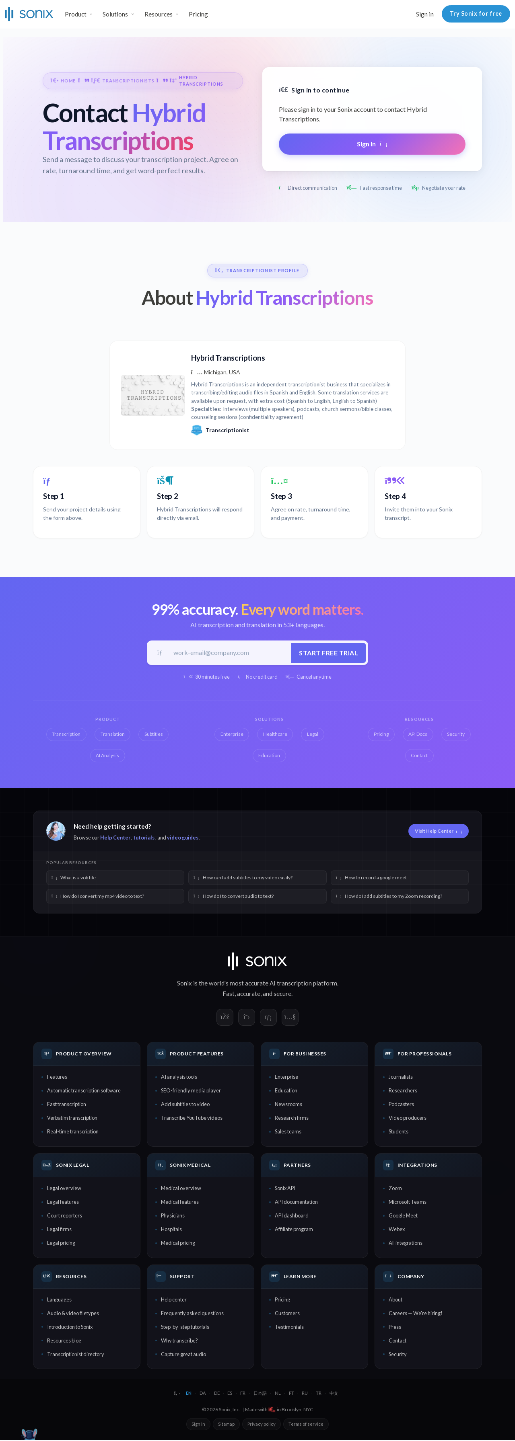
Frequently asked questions (192, 1314)
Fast (228, 994)
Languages (59, 1300)
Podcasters (401, 1105)
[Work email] (229, 653)
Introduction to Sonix (70, 1328)
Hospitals (171, 1230)
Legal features (63, 1203)
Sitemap (226, 1424)
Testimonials (289, 1328)
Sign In (372, 144)
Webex (397, 1230)
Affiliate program (294, 1230)
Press (395, 1328)
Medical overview (181, 1189)
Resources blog (64, 1341)
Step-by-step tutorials (185, 1328)
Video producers (407, 1119)
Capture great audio (183, 1355)
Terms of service (305, 1424)
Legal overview (64, 1189)
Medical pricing (178, 1244)
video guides (182, 838)
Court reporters (64, 1216)
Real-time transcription (73, 1132)
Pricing (198, 14)
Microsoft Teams (407, 1203)
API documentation (296, 1203)
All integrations (405, 1244)
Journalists (401, 1078)
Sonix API (285, 1189)
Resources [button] (158, 14)
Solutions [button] (115, 14)
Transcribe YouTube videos (191, 1119)
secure (282, 994)
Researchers (403, 1091)
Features (57, 1078)
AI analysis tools (179, 1078)
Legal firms (59, 1230)
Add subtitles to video (185, 1105)
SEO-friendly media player (191, 1091)
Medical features (180, 1203)
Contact (397, 1341)
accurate (248, 994)
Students (398, 1132)
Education (286, 1091)
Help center (174, 1300)
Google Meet (403, 1216)
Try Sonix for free (476, 13)
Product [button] (76, 14)
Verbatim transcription (72, 1119)
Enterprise (286, 1078)
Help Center (115, 838)
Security (398, 1355)
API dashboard (292, 1216)
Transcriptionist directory (75, 1355)
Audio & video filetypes (73, 1314)
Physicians (173, 1216)
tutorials (143, 838)
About (395, 1300)
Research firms (292, 1119)
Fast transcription (66, 1105)
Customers (287, 1314)
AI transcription (291, 984)
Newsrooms (288, 1105)
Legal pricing (61, 1244)
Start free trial (327, 653)
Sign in (425, 14)
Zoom (395, 1189)
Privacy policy (261, 1424)
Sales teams (288, 1132)
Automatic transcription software (84, 1091)
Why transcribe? (179, 1341)
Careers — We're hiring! (416, 1314)
